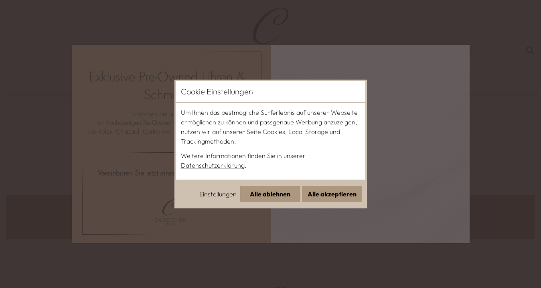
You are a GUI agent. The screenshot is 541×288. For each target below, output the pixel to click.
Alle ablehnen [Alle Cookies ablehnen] (270, 194)
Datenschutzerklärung (213, 165)
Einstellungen (218, 194)
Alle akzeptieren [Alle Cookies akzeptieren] (332, 194)
